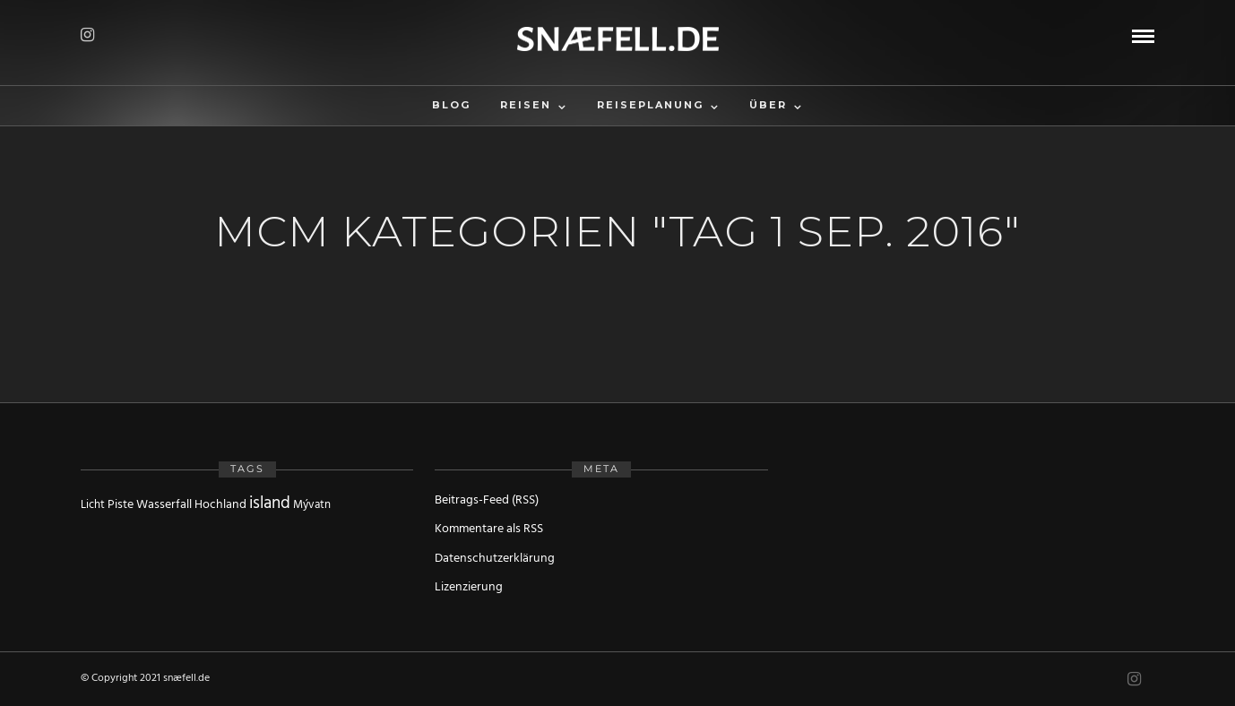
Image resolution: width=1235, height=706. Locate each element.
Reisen (525, 105)
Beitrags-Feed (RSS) (487, 500)
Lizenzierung (469, 587)
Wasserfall (164, 505)
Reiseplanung (650, 105)
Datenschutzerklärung (495, 558)
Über (768, 105)
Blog (451, 105)
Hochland (220, 505)
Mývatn (312, 504)
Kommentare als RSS (489, 529)
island (269, 503)
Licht (93, 504)
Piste (121, 505)
